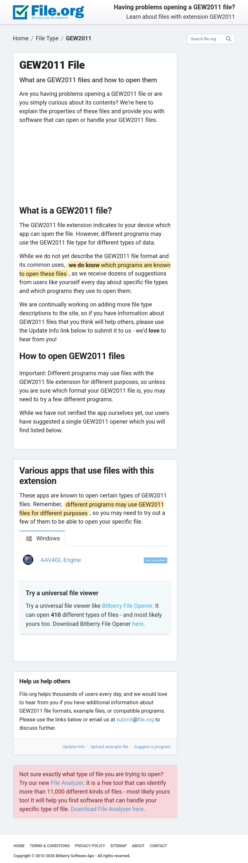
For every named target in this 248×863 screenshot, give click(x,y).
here (137, 623)
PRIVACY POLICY (90, 846)
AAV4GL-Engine (61, 560)
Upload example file (109, 746)
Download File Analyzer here (107, 809)
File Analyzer (67, 782)
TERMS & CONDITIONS (50, 846)
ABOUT (138, 846)
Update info (74, 746)
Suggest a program (152, 746)
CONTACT (158, 846)
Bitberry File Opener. (128, 605)
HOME (19, 846)
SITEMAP (118, 846)
